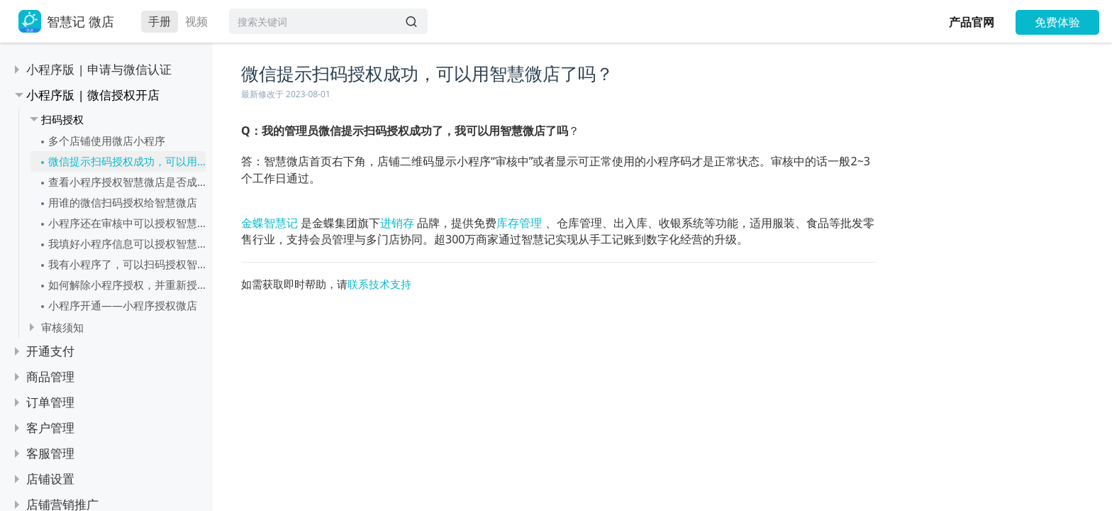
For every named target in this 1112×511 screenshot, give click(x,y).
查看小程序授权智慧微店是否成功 (127, 182)
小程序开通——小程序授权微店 (122, 305)
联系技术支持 (379, 284)
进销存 (397, 223)
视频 (196, 21)
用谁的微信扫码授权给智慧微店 (122, 202)
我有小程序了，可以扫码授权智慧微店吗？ (127, 264)
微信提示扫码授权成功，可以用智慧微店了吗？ (127, 161)
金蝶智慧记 (269, 223)
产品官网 (971, 22)
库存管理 (519, 223)
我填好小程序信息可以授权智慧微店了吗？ (127, 243)
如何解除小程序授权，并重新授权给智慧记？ (127, 285)
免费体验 (1057, 22)
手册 (159, 21)
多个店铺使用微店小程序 (106, 140)
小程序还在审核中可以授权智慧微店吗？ (127, 223)
